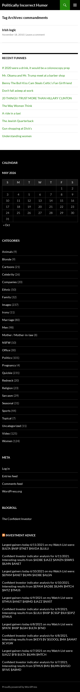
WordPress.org (12, 491)
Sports (6, 410)
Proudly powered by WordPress (19, 686)
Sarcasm (7, 395)
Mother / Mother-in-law (17, 335)
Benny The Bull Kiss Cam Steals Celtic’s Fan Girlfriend (37, 83)
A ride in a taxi (11, 113)
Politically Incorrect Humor (25, 5)
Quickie (7, 373)
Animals (7, 251)
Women (7, 441)
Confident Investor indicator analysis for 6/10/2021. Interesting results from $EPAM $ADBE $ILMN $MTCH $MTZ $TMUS (38, 586)
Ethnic (6, 289)
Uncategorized (11, 426)
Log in (6, 468)
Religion (7, 388)
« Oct (6, 225)
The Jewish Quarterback (18, 121)
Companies (9, 282)
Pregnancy (9, 365)
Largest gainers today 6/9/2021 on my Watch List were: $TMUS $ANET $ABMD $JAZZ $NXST (37, 599)
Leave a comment (35, 34)
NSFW (6, 342)
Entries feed (10, 476)
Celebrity (8, 274)
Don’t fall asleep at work (17, 90)
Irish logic (9, 30)
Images (6, 304)
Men (5, 327)
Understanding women (17, 136)
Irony (5, 312)
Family (6, 297)
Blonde (6, 259)
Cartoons (8, 267)
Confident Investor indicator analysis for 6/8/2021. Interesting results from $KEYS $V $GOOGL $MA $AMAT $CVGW (39, 639)
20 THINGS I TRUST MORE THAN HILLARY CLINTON (37, 98)
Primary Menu (75, 5)
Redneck (7, 380)
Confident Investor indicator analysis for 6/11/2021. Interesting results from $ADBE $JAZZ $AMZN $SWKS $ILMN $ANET (38, 559)
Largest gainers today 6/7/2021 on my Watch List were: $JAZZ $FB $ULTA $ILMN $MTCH (37, 652)
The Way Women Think (17, 105)
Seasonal (7, 403)
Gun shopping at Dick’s (17, 128)
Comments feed (12, 483)
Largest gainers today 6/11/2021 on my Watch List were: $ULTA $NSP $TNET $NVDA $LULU (38, 546)
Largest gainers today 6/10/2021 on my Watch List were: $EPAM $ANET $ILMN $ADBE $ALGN (38, 573)
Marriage (8, 320)
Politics (7, 357)
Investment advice (21, 535)
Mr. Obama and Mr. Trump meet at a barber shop (33, 75)
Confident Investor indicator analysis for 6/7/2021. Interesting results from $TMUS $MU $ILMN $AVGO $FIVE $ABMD (36, 665)
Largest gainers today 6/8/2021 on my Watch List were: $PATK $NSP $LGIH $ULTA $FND (37, 626)
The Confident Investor (17, 519)
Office (6, 350)
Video (6, 433)
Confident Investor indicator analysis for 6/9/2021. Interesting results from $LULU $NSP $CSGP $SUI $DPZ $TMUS (38, 612)
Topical (7, 418)
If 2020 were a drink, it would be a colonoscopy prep (36, 68)
